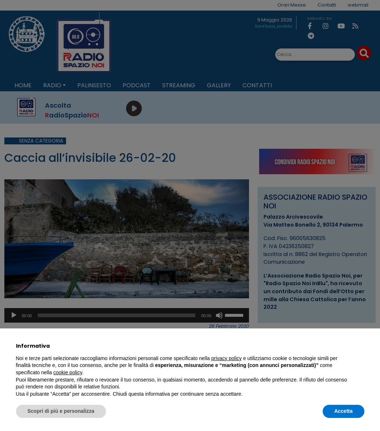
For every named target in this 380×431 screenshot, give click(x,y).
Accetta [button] (343, 411)
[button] (361, 346)
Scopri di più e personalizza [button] (61, 411)
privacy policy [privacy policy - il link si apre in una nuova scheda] (226, 358)
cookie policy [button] (67, 372)
